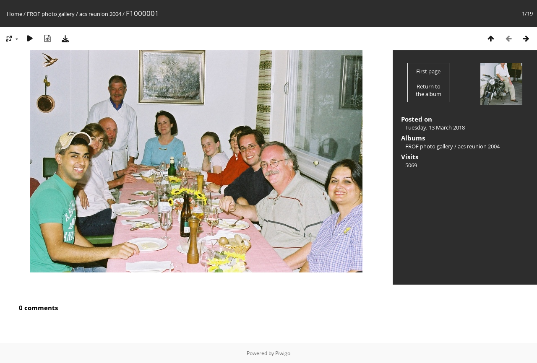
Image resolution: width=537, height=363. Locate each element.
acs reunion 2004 (100, 14)
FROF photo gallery (51, 14)
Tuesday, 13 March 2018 (435, 127)
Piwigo (282, 353)
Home (14, 14)
